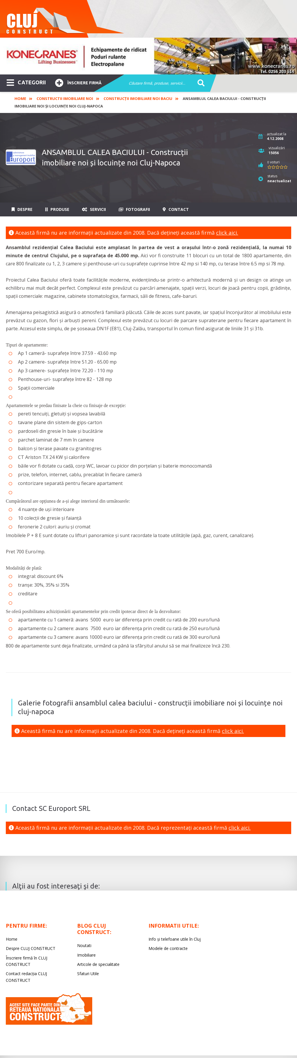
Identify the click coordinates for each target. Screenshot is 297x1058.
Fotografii (134, 209)
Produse (57, 209)
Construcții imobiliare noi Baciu (138, 98)
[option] (148, 56)
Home (20, 98)
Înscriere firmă (78, 82)
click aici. (227, 232)
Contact (176, 209)
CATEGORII (26, 82)
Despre (22, 209)
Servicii (94, 209)
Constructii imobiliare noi (65, 98)
